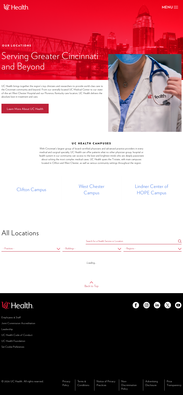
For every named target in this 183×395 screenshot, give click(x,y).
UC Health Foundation (13, 340)
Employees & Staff (11, 317)
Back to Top (92, 286)
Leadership (7, 329)
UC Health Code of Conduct (17, 335)
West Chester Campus (91, 189)
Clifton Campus (31, 189)
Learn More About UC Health (25, 109)
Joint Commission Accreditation (18, 323)
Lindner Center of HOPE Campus (151, 189)
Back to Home (11, 73)
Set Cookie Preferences (12, 346)
